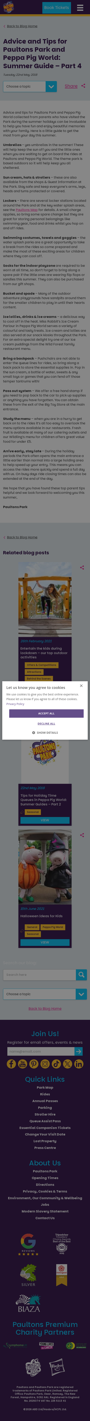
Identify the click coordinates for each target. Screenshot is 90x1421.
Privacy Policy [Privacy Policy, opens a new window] (15, 704)
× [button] (81, 685)
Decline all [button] (46, 724)
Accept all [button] (46, 713)
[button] (45, 733)
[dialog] (45, 710)
